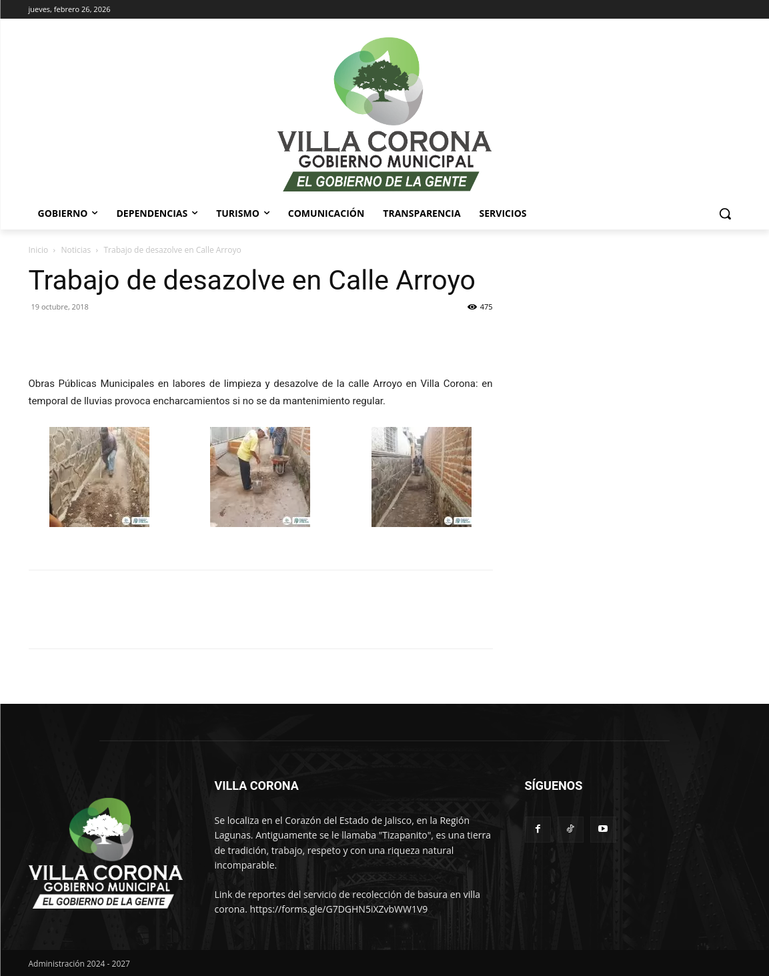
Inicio (39, 250)
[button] (725, 213)
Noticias (76, 250)
